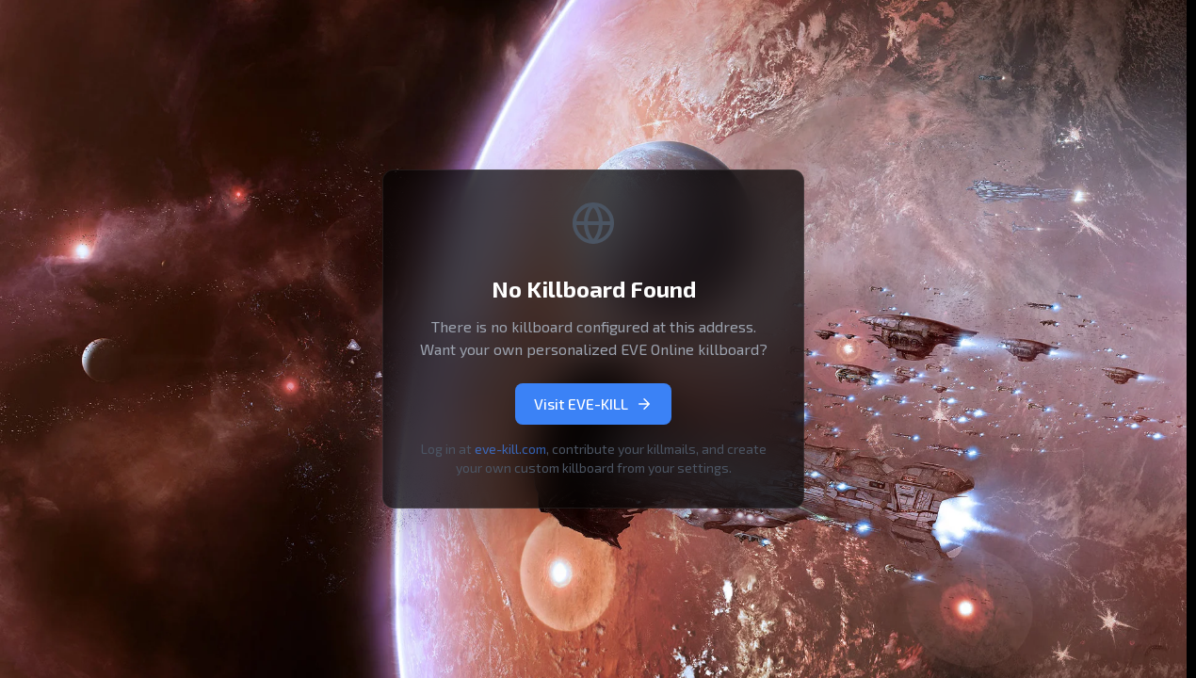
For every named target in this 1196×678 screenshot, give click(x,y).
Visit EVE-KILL (593, 403)
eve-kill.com (510, 449)
